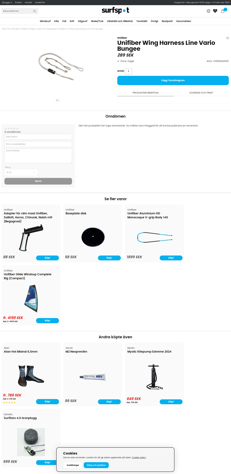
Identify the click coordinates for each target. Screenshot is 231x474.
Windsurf (45, 21)
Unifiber (122, 38)
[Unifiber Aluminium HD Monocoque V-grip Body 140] (144, 251)
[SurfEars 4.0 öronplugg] (202, 330)
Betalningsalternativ (15, 375)
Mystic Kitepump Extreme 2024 (141, 291)
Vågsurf (82, 21)
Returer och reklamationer (18, 388)
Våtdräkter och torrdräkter (132, 388)
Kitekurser (8, 406)
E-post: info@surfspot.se (75, 446)
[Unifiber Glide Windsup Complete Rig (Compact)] (202, 251)
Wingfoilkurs (10, 415)
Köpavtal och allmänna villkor (20, 371)
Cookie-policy (139, 457)
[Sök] (19, 11)
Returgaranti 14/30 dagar (199, 3)
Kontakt (28, 3)
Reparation (9, 402)
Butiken (18, 3)
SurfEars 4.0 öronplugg (193, 291)
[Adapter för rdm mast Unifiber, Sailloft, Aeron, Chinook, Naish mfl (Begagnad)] (29, 251)
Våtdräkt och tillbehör (120, 21)
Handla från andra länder (18, 384)
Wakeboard (124, 379)
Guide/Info (40, 3)
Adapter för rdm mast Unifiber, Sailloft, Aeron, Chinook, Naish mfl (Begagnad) (26, 217)
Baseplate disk (72, 213)
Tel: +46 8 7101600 (70, 441)
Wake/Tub (97, 21)
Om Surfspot (10, 366)
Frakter (7, 379)
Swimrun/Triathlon (127, 393)
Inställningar (73, 465)
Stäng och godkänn (96, 465)
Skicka (221, 382)
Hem (4, 29)
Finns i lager (127, 61)
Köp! (217, 260)
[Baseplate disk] (86, 251)
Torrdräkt (141, 21)
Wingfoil (15, 29)
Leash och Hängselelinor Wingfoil (51, 29)
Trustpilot (179, 432)
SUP (72, 21)
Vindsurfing (124, 366)
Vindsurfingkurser (13, 410)
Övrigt (154, 21)
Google (178, 403)
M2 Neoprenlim (72, 291)
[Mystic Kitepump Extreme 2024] (144, 330)
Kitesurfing (123, 371)
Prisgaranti (179, 3)
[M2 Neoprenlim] (87, 330)
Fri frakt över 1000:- (221, 3)
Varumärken (183, 21)
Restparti (167, 21)
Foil (64, 21)
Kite (56, 21)
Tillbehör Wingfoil (28, 29)
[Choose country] (209, 11)
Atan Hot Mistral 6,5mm (21, 291)
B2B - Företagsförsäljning (17, 393)
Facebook (180, 418)
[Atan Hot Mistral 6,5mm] (29, 328)
